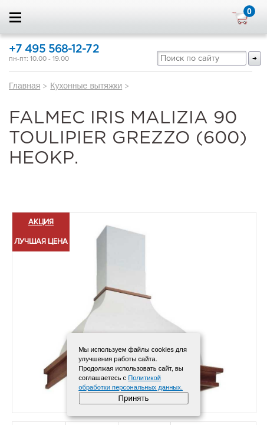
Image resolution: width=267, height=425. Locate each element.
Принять (133, 398)
